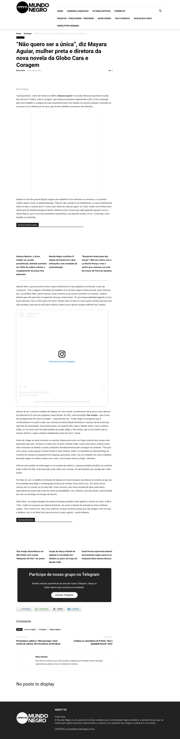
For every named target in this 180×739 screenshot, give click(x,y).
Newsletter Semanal (68, 25)
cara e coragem (30, 629)
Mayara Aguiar (55, 629)
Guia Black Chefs (143, 18)
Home (60, 11)
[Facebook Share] (24, 608)
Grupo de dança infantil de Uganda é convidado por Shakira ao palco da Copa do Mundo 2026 (64, 544)
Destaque (28, 33)
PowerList (120, 11)
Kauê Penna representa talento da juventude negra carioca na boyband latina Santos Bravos (97, 542)
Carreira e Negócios (77, 11)
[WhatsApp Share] (42, 608)
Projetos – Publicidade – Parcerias (75, 18)
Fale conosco (122, 18)
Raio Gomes (20, 70)
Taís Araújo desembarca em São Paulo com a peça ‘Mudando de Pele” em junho (31, 542)
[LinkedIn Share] (73, 608)
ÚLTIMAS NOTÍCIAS (101, 11)
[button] (160, 11)
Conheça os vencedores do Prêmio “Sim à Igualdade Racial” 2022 (93, 642)
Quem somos (104, 18)
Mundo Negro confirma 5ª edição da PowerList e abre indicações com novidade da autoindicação (64, 249)
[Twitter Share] (58, 608)
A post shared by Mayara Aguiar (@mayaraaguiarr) (61, 402)
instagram (43, 629)
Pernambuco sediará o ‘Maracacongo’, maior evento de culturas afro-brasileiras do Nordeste (38, 642)
